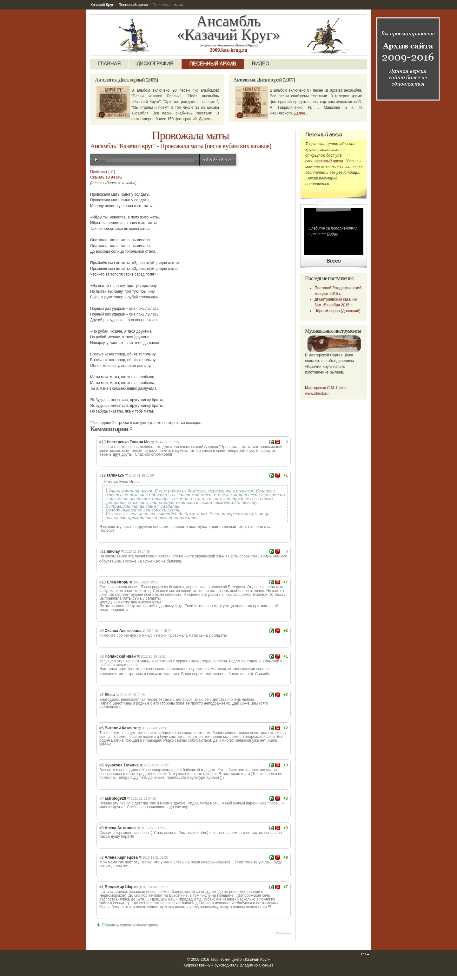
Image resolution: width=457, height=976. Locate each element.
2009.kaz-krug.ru (228, 50)
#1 (101, 887)
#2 (101, 857)
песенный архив (329, 161)
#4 (101, 798)
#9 (101, 630)
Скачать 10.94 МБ (106, 177)
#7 (101, 695)
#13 (102, 442)
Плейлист (98, 171)
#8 (101, 656)
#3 (101, 828)
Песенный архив (133, 5)
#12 (102, 475)
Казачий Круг (101, 5)
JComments (283, 933)
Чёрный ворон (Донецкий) (338, 311)
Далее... (206, 119)
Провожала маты (190, 135)
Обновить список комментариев (130, 925)
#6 (101, 728)
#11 (102, 551)
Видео (332, 234)
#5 (101, 765)
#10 (102, 582)
